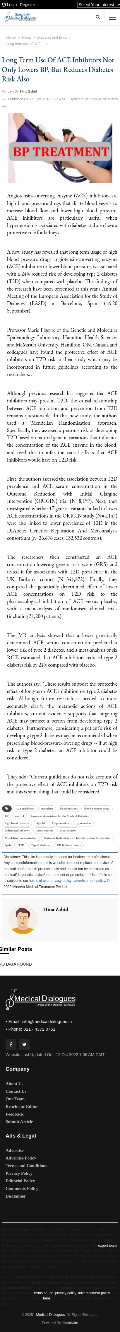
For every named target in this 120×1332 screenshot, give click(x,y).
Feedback (15, 1114)
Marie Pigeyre (44, 830)
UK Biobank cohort (69, 845)
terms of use (39, 881)
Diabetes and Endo (52, 37)
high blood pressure (17, 823)
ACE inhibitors (25, 808)
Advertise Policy (21, 1158)
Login (9, 4)
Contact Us (16, 1091)
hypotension (83, 823)
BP (6, 816)
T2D (21, 845)
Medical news (68, 830)
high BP (41, 823)
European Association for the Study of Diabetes (60, 816)
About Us (14, 1083)
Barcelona (47, 808)
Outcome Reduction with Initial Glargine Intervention (77, 838)
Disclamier (16, 1196)
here (46, 1298)
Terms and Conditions (26, 1165)
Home (11, 37)
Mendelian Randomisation (21, 838)
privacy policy (61, 881)
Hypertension (60, 823)
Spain (8, 845)
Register (27, 4)
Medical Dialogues (50, 1315)
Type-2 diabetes (40, 845)
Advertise (15, 1150)
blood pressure (69, 808)
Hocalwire (70, 1323)
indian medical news (17, 830)
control (19, 816)
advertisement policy (89, 881)
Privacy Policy (19, 1173)
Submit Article (19, 1121)
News (26, 37)
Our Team (15, 1099)
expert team (107, 1246)
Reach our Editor (22, 1106)
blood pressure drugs (97, 808)
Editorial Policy (20, 1181)
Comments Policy (22, 1188)
